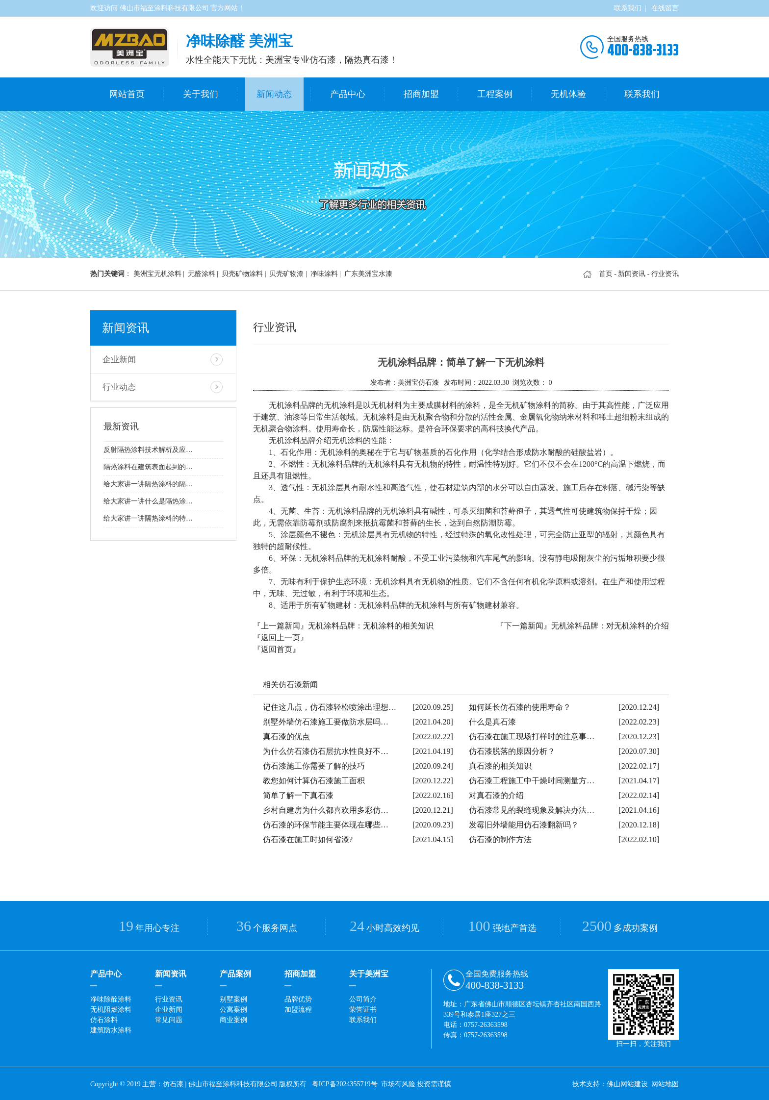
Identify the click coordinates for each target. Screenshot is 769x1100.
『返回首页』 (276, 648)
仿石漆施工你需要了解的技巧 (314, 764)
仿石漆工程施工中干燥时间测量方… (531, 779)
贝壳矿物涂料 (242, 272)
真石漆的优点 (286, 735)
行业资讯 (168, 997)
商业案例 (233, 1018)
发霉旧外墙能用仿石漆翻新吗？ (524, 823)
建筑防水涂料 (110, 1028)
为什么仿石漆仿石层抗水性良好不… (325, 750)
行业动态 (118, 383)
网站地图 (665, 1082)
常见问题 (168, 1018)
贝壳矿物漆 (286, 272)
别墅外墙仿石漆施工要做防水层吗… (325, 720)
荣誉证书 (363, 1008)
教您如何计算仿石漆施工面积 (314, 779)
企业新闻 (118, 357)
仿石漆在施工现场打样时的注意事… (531, 735)
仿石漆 (173, 1082)
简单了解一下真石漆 (298, 794)
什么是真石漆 (492, 720)
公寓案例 (233, 1008)
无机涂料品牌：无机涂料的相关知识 (371, 624)
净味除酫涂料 (110, 997)
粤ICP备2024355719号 (345, 1082)
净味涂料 (324, 272)
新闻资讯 (631, 272)
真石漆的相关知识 (500, 764)
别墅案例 (233, 997)
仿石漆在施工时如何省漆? (308, 838)
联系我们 (627, 8)
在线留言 (665, 8)
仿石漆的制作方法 (500, 838)
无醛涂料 (201, 272)
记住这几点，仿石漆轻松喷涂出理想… (329, 705)
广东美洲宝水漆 (368, 272)
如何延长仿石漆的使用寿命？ (520, 705)
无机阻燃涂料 (110, 1008)
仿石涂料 (104, 1018)
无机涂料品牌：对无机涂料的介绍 (610, 624)
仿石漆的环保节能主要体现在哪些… (325, 823)
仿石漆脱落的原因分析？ (512, 750)
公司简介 (363, 997)
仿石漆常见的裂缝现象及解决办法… (531, 808)
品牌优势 (298, 997)
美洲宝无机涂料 (157, 272)
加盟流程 (298, 1008)
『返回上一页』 (280, 636)
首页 (606, 272)
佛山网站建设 (627, 1082)
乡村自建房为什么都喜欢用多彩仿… (325, 808)
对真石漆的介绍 (496, 794)
